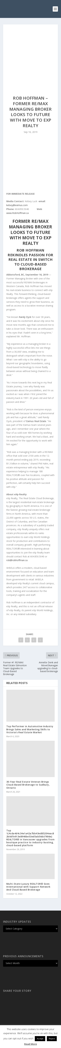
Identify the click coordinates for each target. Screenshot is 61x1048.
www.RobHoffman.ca (17, 213)
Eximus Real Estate (36, 421)
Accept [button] (40, 1038)
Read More (30, 1044)
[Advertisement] (30, 56)
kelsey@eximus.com (17, 205)
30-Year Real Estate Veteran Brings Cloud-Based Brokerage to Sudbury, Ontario (28, 784)
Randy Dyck (25, 317)
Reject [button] (52, 1038)
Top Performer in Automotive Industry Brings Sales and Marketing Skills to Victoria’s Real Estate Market (29, 729)
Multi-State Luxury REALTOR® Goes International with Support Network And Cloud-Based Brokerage (28, 886)
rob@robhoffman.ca (16, 560)
